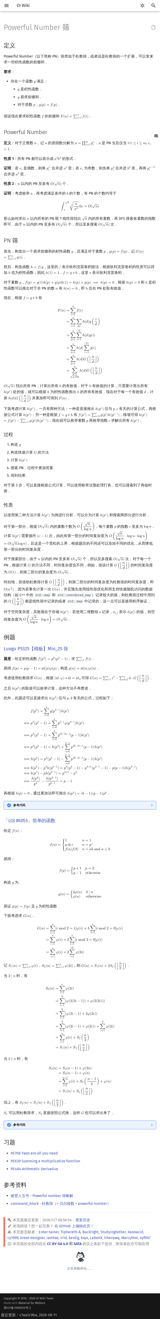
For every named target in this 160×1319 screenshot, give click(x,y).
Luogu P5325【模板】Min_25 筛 (36, 648)
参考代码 (19, 805)
